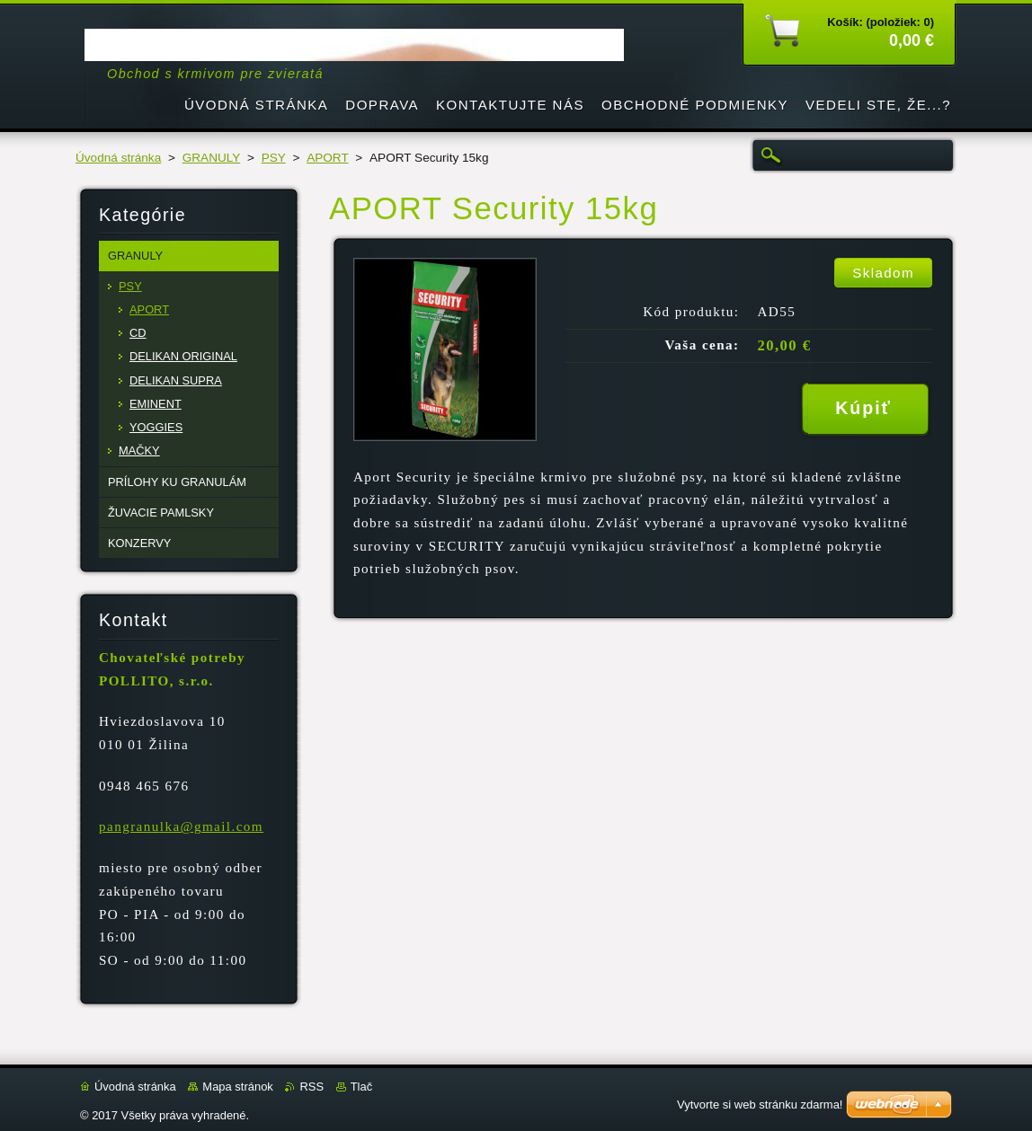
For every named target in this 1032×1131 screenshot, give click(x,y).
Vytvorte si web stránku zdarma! (759, 1104)
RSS (311, 1086)
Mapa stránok (237, 1086)
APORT (327, 157)
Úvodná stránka (118, 157)
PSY (274, 157)
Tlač (361, 1086)
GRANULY (211, 157)
